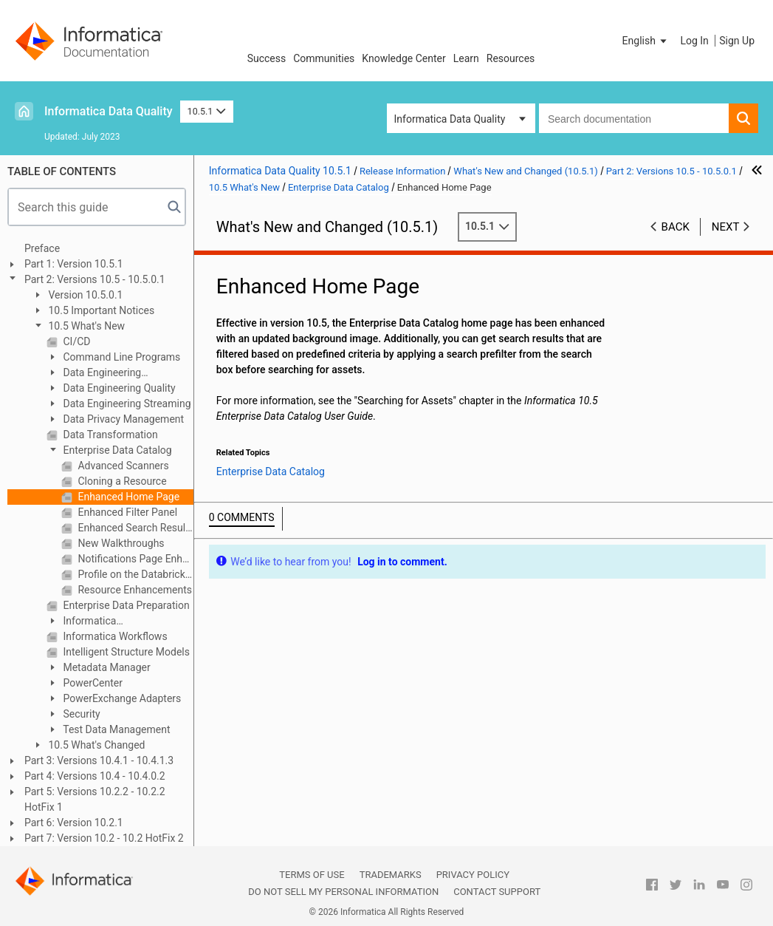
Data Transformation (109, 434)
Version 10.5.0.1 (84, 295)
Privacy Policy (472, 874)
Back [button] (676, 227)
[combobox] (634, 118)
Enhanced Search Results (134, 528)
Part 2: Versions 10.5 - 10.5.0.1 (94, 279)
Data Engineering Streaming (126, 403)
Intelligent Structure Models (125, 652)
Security (80, 714)
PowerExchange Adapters (121, 698)
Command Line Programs (120, 357)
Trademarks (391, 874)
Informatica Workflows (114, 636)
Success (266, 58)
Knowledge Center (403, 58)
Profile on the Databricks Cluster (134, 574)
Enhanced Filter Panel (126, 512)
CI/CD (75, 341)
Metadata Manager (106, 667)
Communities (323, 58)
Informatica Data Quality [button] (450, 119)
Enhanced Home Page (127, 497)
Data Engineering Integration (94, 374)
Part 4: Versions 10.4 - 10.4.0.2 (94, 776)
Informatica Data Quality (108, 111)
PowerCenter (92, 683)
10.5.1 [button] (207, 111)
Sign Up (737, 41)
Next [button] (726, 227)
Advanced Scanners (122, 465)
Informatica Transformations (85, 622)
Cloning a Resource (121, 481)
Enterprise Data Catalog (116, 450)
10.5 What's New (85, 326)
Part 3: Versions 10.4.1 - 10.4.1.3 (99, 760)
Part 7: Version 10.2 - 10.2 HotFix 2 (104, 838)
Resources (511, 58)
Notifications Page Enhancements (134, 559)
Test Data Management (116, 729)
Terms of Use (311, 874)
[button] (646, 41)
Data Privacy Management (122, 419)
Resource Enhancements (133, 590)
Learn (466, 58)
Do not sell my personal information (343, 891)
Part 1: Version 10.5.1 (73, 264)
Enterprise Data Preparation (125, 605)
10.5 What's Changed (95, 745)
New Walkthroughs (120, 543)
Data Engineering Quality (118, 388)
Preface (42, 248)
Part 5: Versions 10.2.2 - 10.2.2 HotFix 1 (94, 799)
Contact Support (496, 891)
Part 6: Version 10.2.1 (73, 822)
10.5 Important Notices (100, 310)
